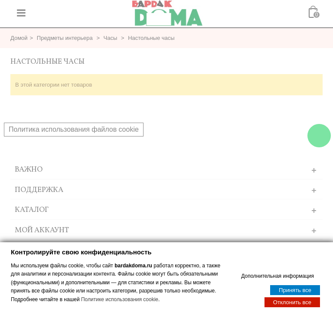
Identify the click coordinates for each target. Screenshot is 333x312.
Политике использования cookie (119, 299)
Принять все (295, 289)
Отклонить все (292, 302)
